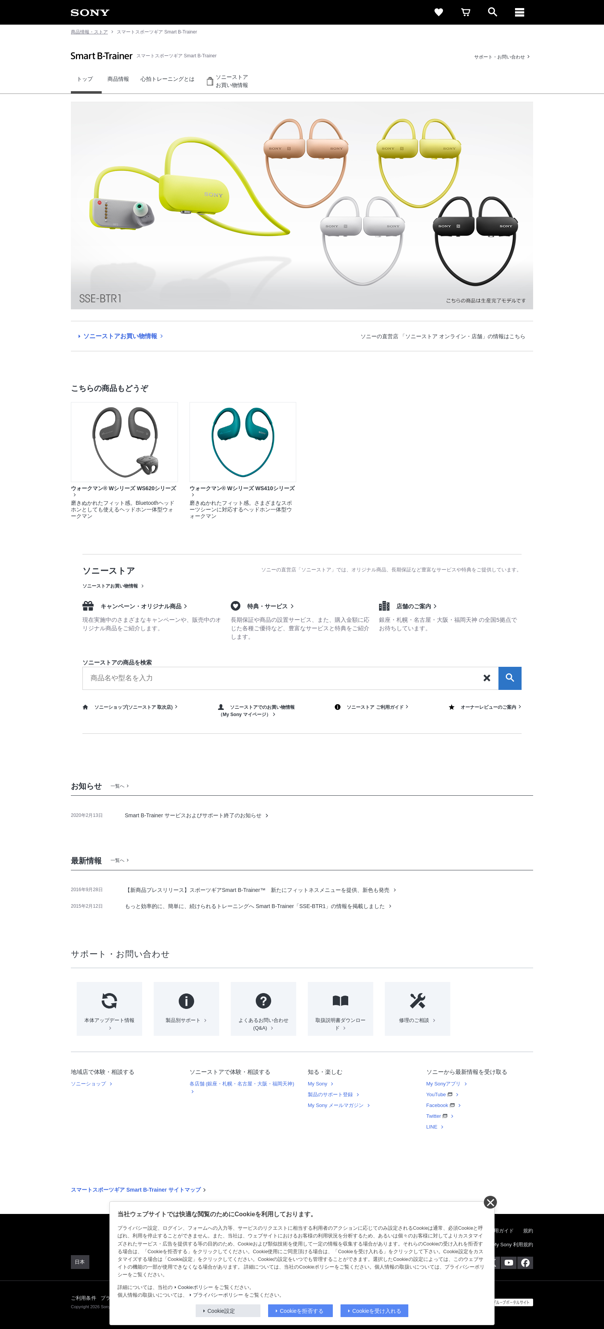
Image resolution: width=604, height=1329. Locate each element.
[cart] (465, 12)
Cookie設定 (221, 1311)
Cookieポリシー (195, 1287)
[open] (492, 12)
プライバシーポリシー (218, 1295)
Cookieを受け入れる (377, 1311)
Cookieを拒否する (302, 1311)
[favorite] (438, 12)
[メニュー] (519, 12)
